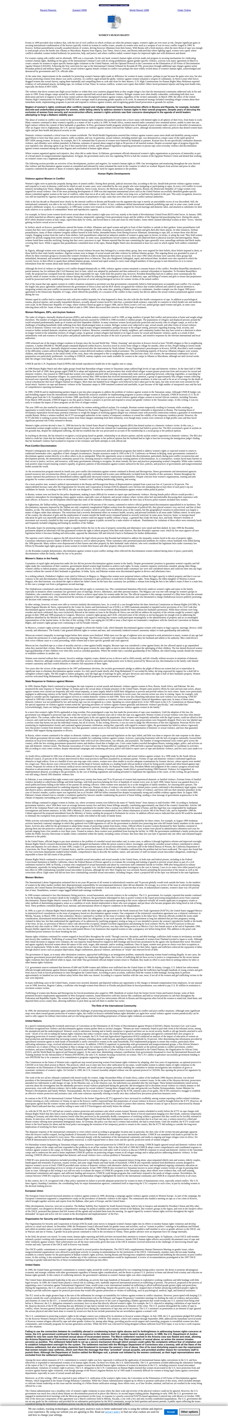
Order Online (184, 10)
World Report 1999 (139, 10)
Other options (189, 1411)
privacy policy (112, 1411)
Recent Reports (48, 10)
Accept (171, 1412)
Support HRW (79, 10)
